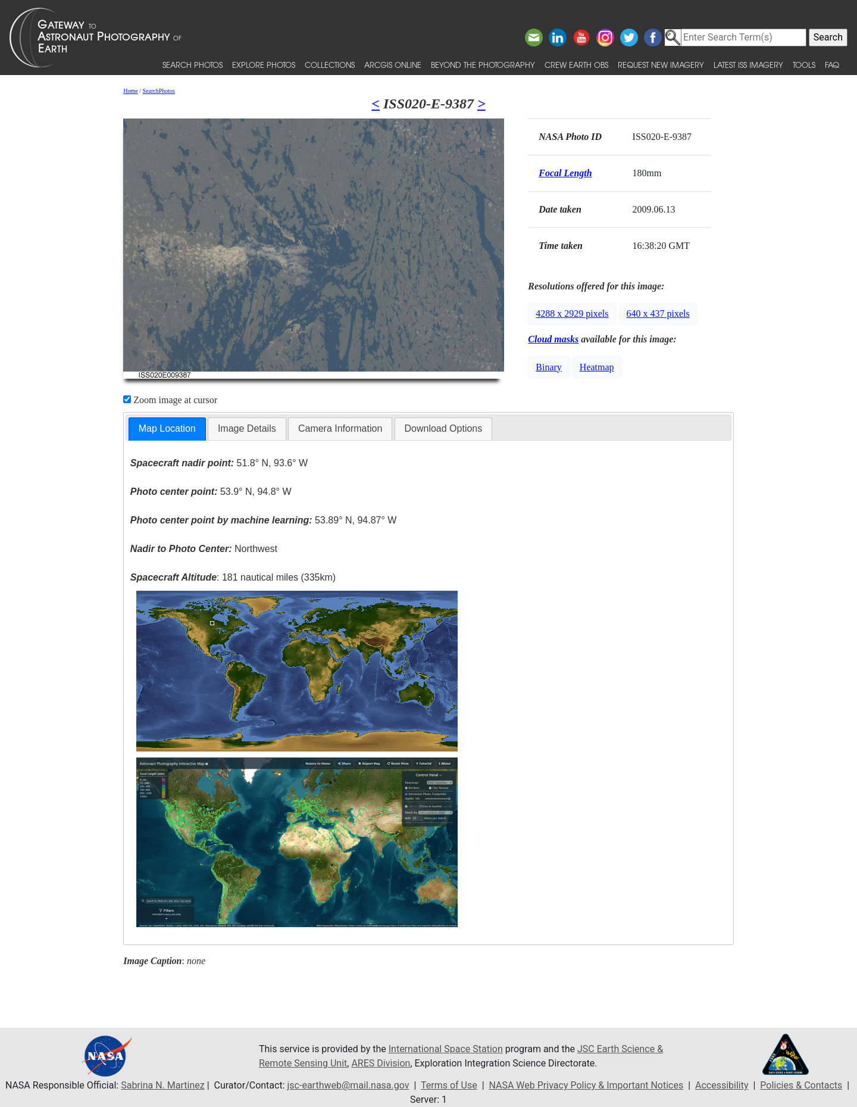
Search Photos (192, 64)
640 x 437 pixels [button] (658, 313)
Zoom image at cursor (170, 400)
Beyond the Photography (483, 64)
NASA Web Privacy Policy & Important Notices (586, 1085)
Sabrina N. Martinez (162, 1085)
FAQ (832, 64)
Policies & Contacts (801, 1085)
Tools (804, 64)
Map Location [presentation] (167, 428)
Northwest (203, 549)
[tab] (167, 429)
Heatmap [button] (597, 367)
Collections (330, 64)
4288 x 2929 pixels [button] (572, 313)
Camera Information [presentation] (340, 428)
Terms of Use (449, 1085)
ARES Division (380, 1063)
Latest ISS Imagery (748, 64)
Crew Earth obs (576, 64)
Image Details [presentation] (247, 428)
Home (130, 91)
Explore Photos (263, 64)
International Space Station (446, 1049)
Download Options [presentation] (444, 428)
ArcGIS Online (392, 64)
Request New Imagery (661, 64)
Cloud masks (553, 339)
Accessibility (722, 1085)
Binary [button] (549, 367)
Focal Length (565, 173)
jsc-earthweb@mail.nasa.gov (348, 1085)
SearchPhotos (159, 91)
